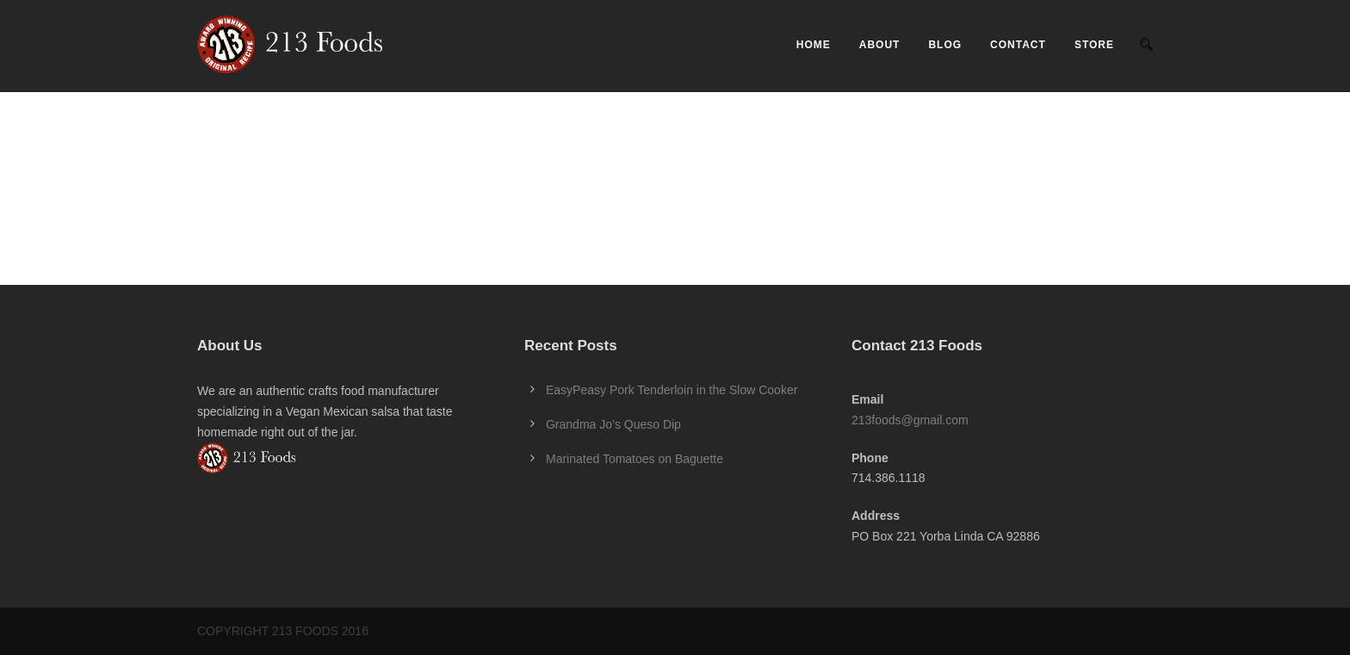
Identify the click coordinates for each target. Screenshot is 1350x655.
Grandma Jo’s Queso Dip (613, 424)
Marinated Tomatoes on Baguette (634, 459)
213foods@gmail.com (910, 420)
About (880, 45)
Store (1094, 45)
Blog (945, 45)
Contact (1018, 45)
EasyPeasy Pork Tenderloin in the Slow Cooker (671, 390)
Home (813, 45)
